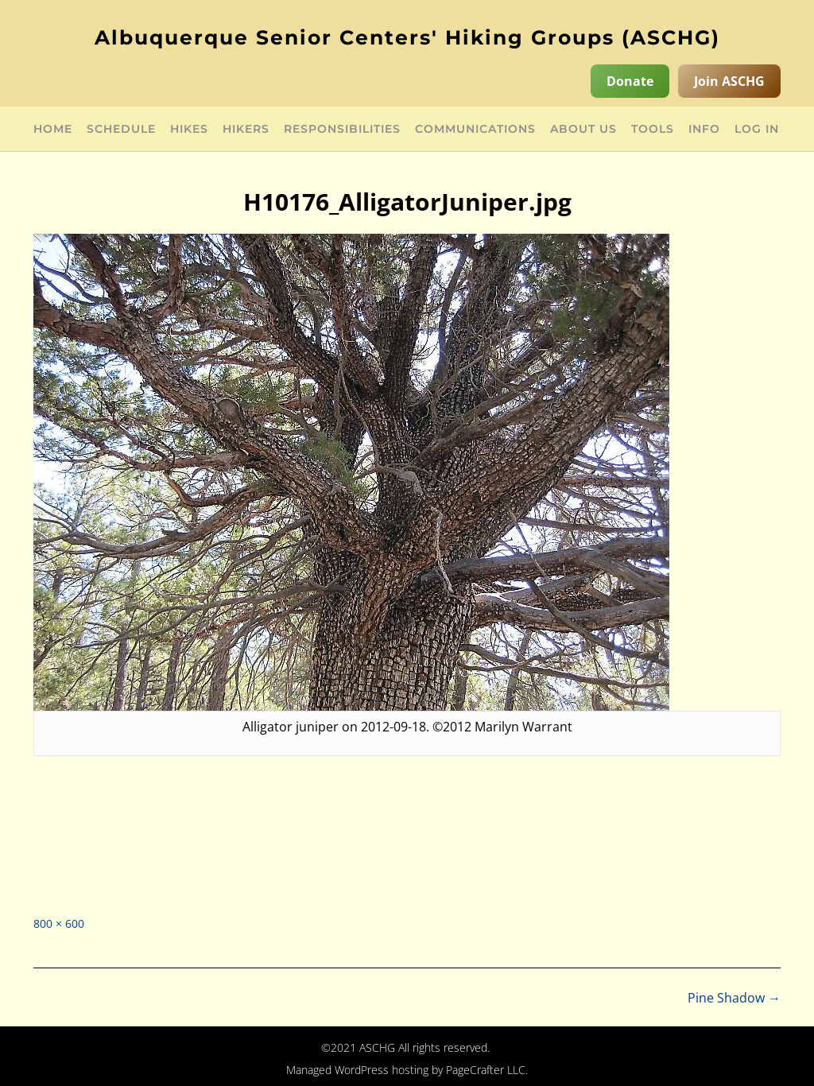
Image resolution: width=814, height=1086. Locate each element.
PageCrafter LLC (485, 1069)
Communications (475, 130)
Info (704, 130)
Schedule (121, 130)
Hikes (189, 130)
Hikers (246, 130)
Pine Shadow (734, 997)
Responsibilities (342, 130)
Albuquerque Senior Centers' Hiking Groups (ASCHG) (407, 37)
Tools (652, 130)
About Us (583, 130)
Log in (757, 130)
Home (52, 130)
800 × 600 (58, 923)
